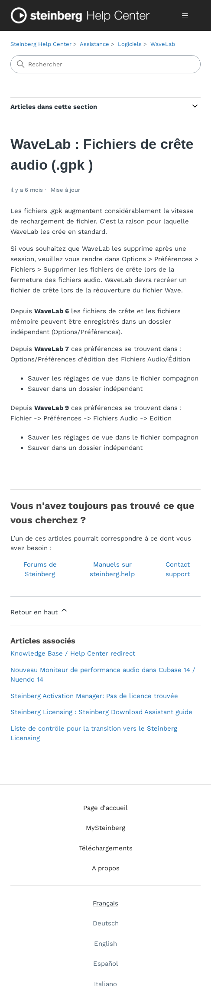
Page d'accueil (105, 808)
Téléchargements (106, 848)
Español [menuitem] (105, 964)
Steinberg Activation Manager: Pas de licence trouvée (94, 696)
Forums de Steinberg (40, 569)
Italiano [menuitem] (105, 984)
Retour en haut (39, 611)
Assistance (94, 44)
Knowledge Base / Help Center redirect (72, 653)
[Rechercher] (105, 64)
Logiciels (130, 44)
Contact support (178, 569)
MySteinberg (105, 828)
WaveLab (162, 44)
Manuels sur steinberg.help (112, 569)
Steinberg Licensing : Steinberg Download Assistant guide (101, 712)
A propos (106, 868)
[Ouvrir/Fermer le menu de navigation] (185, 16)
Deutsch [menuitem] (106, 923)
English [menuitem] (105, 944)
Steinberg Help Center (40, 44)
